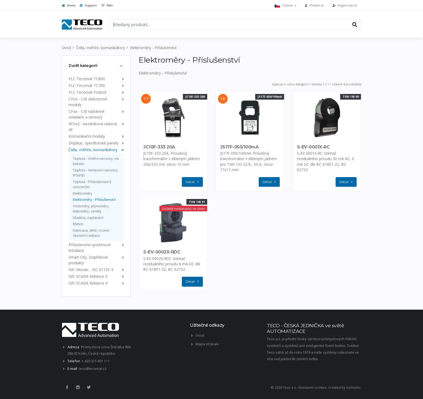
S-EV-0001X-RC (313, 147)
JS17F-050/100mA (239, 147)
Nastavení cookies (312, 387)
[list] (122, 79)
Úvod (66, 47)
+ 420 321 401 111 (96, 361)
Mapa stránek (207, 343)
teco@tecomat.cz (93, 368)
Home (69, 5)
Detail (193, 182)
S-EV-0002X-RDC (161, 252)
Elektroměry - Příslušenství (153, 47)
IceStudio (353, 387)
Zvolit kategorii (83, 65)
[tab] (96, 65)
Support (88, 5)
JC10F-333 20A (159, 147)
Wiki (107, 5)
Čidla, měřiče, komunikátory (100, 47)
